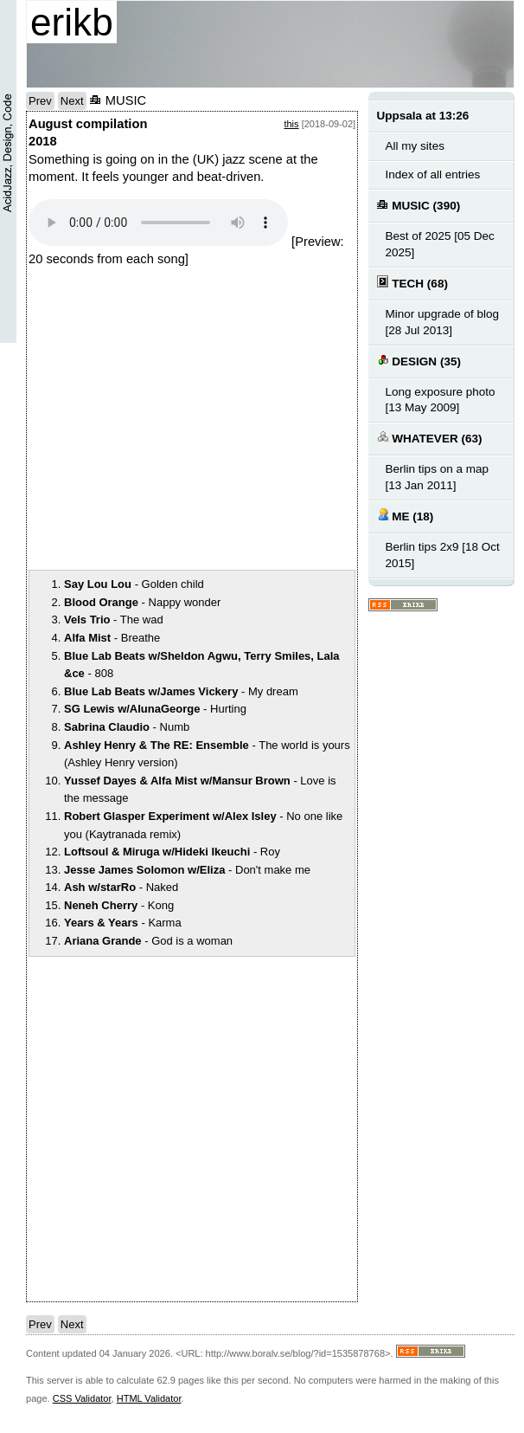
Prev (40, 100)
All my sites (415, 145)
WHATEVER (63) (429, 437)
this (291, 124)
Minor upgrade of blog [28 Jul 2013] (443, 322)
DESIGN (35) (419, 360)
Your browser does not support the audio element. (158, 222)
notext (271, 417)
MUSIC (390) (419, 204)
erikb (71, 22)
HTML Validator (149, 1398)
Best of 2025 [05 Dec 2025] (440, 244)
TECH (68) (412, 282)
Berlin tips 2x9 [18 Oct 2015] (443, 555)
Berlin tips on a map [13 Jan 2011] (437, 477)
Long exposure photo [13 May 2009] (440, 400)
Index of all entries (433, 174)
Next (72, 100)
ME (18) (405, 515)
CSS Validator (82, 1398)
